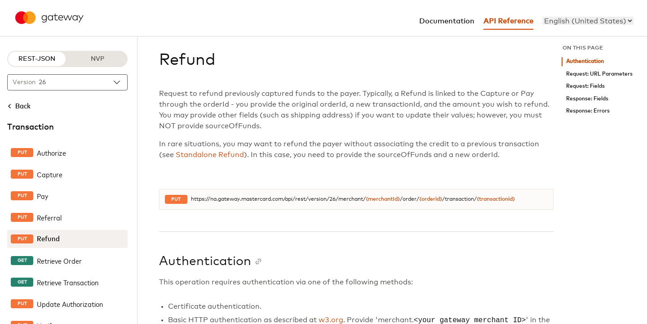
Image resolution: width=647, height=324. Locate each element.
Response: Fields (587, 99)
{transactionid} (496, 199)
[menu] (588, 21)
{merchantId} (383, 199)
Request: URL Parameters (599, 74)
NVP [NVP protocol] (97, 59)
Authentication (585, 61)
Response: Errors (588, 111)
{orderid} (430, 199)
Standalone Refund (210, 154)
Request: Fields (585, 86)
